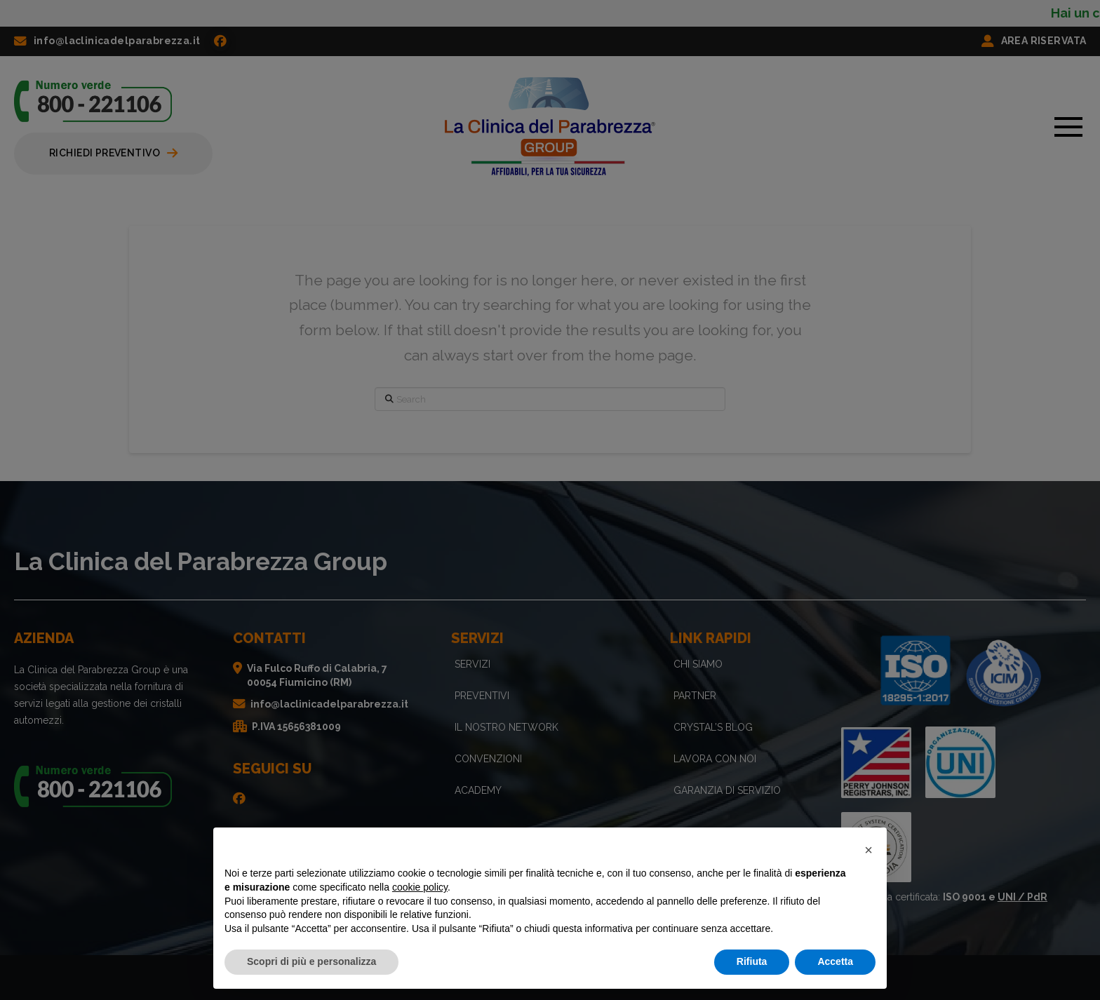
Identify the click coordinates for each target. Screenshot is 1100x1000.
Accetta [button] (835, 961)
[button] (868, 850)
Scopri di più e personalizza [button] (311, 961)
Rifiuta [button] (752, 961)
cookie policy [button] (420, 887)
